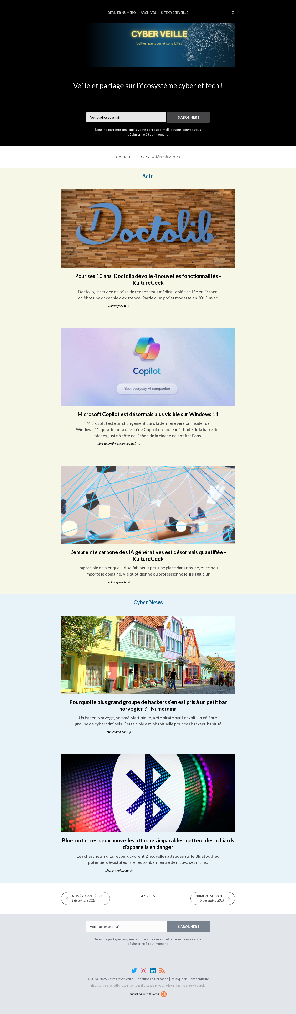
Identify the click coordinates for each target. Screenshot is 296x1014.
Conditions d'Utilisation (152, 979)
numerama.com (117, 732)
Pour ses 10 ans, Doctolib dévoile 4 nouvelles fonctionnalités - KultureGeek (148, 279)
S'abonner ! (188, 117)
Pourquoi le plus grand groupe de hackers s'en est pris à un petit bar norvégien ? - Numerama (148, 705)
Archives (148, 13)
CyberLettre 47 (148, 157)
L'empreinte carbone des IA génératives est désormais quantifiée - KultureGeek (148, 555)
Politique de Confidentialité (190, 979)
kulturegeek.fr (117, 306)
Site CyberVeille (174, 13)
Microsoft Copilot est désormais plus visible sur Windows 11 (148, 414)
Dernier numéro (122, 13)
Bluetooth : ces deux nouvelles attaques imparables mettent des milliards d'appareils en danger (148, 843)
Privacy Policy (163, 985)
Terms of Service (188, 985)
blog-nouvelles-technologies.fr (117, 443)
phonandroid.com (117, 870)
